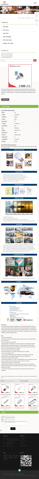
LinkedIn (15, 457)
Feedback (34, 475)
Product (23, 17)
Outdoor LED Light (8, 43)
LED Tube (5, 33)
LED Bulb (28, 17)
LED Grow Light (7, 40)
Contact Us (29, 475)
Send (13, 428)
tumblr (17, 455)
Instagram (10, 457)
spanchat (5, 457)
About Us (12, 475)
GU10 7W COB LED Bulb (9, 380)
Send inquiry (5, 99)
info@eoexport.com (7, 57)
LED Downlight (7, 36)
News (20, 475)
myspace (5, 459)
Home (19, 17)
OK (0, 430)
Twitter (10, 455)
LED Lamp (6, 30)
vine (13, 455)
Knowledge (24, 475)
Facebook (5, 455)
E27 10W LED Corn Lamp (19, 407)
